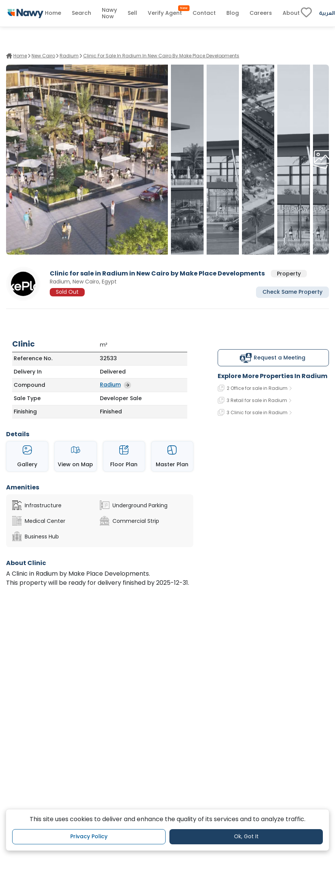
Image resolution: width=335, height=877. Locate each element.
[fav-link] (306, 13)
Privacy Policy (88, 836)
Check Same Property (292, 292)
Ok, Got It (246, 836)
